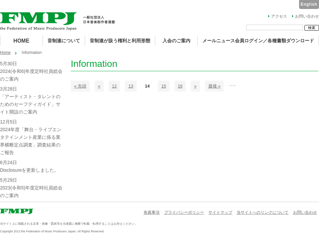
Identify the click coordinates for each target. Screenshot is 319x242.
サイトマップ (220, 212)
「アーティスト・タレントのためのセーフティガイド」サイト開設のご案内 (30, 104)
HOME (21, 41)
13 (130, 86)
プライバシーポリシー (184, 212)
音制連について (64, 40)
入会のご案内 (176, 40)
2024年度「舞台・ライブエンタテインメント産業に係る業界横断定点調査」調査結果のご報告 (30, 141)
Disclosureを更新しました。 (29, 170)
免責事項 (152, 212)
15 (163, 86)
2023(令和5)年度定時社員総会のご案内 (31, 191)
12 (114, 86)
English (309, 4)
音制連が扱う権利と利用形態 (120, 40)
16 (180, 86)
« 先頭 (80, 86)
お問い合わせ (307, 16)
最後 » (214, 86)
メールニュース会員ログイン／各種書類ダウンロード (258, 40)
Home (5, 52)
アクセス (279, 16)
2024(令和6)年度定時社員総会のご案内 (31, 75)
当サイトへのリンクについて (262, 212)
